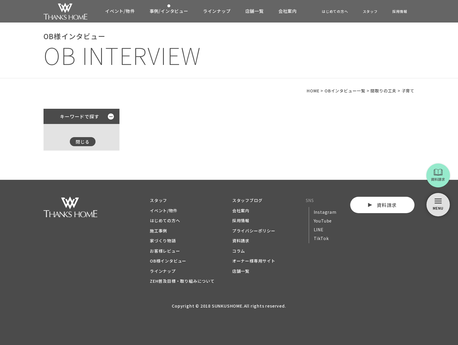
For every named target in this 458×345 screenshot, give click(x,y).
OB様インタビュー (168, 261)
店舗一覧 (254, 11)
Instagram (325, 212)
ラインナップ (217, 11)
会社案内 (287, 11)
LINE (319, 229)
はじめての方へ (335, 11)
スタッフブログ (247, 200)
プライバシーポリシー (253, 231)
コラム (238, 251)
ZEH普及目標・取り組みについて (182, 281)
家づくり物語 (163, 241)
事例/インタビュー (169, 11)
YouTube (323, 221)
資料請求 (240, 241)
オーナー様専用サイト (253, 261)
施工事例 (158, 231)
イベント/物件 (120, 11)
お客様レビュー (165, 251)
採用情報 (399, 11)
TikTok (321, 238)
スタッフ (370, 11)
